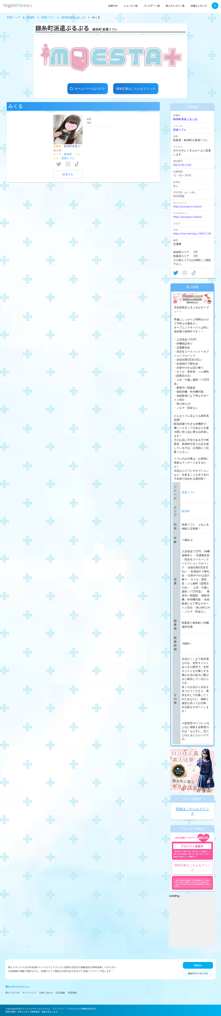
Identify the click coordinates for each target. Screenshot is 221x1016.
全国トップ (13, 17)
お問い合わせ (46, 992)
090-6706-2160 (182, 165)
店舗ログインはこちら (198, 973)
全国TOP (113, 5)
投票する (67, 174)
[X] (176, 273)
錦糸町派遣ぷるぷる (73, 17)
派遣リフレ (48, 17)
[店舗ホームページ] (87, 88)
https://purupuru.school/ (187, 206)
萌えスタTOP (12, 992)
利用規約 (72, 992)
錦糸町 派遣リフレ (105, 29)
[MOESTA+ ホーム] (18, 5)
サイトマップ (29, 992)
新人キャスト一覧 (175, 5)
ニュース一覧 (131, 5)
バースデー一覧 (152, 5)
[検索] (215, 5)
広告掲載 (60, 992)
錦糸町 (31, 17)
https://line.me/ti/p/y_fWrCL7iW (192, 233)
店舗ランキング (199, 5)
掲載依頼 (198, 965)
